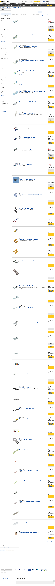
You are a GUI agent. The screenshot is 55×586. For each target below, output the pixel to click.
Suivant (54, 14)
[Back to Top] (54, 581)
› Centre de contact (37, 578)
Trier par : (25, 14)
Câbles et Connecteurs (9, 7)
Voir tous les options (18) (4, 111)
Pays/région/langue (5, 578)
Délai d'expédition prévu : (36, 14)
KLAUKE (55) (3, 104)
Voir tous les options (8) (4, 41)
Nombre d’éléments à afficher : (15, 14)
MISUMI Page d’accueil (3, 7)
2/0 (2, 68)
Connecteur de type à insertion (5, 29)
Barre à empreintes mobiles (5, 37)
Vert (2, 90)
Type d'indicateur (4, 40)
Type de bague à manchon (5, 36)
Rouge (3, 87)
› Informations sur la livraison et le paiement (46, 578)
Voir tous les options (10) (4, 95)
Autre (2, 49)
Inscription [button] (37, 1)
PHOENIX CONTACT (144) (5, 103)
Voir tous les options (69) (4, 69)
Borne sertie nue (4, 26)
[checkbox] (5, 26)
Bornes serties (15, 7)
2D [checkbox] (2, 115)
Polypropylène (3, 83)
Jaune (2, 91)
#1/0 (2, 64)
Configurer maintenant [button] (51, 30)
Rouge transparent (4, 94)
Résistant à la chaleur (4, 73)
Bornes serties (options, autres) (5, 15)
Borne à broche (4, 48)
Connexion (43, 1)
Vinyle (2, 80)
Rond (2, 33)
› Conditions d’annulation (31, 578)
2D (21, 23)
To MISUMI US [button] (49, 5)
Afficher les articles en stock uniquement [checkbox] (6, 22)
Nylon (2, 79)
